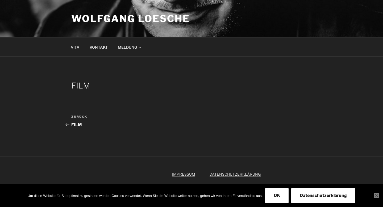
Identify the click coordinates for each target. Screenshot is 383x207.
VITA (75, 47)
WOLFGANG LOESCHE (130, 18)
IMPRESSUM (183, 174)
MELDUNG (130, 47)
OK (277, 195)
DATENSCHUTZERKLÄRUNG (235, 174)
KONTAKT (99, 47)
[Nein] (376, 195)
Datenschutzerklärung (323, 195)
